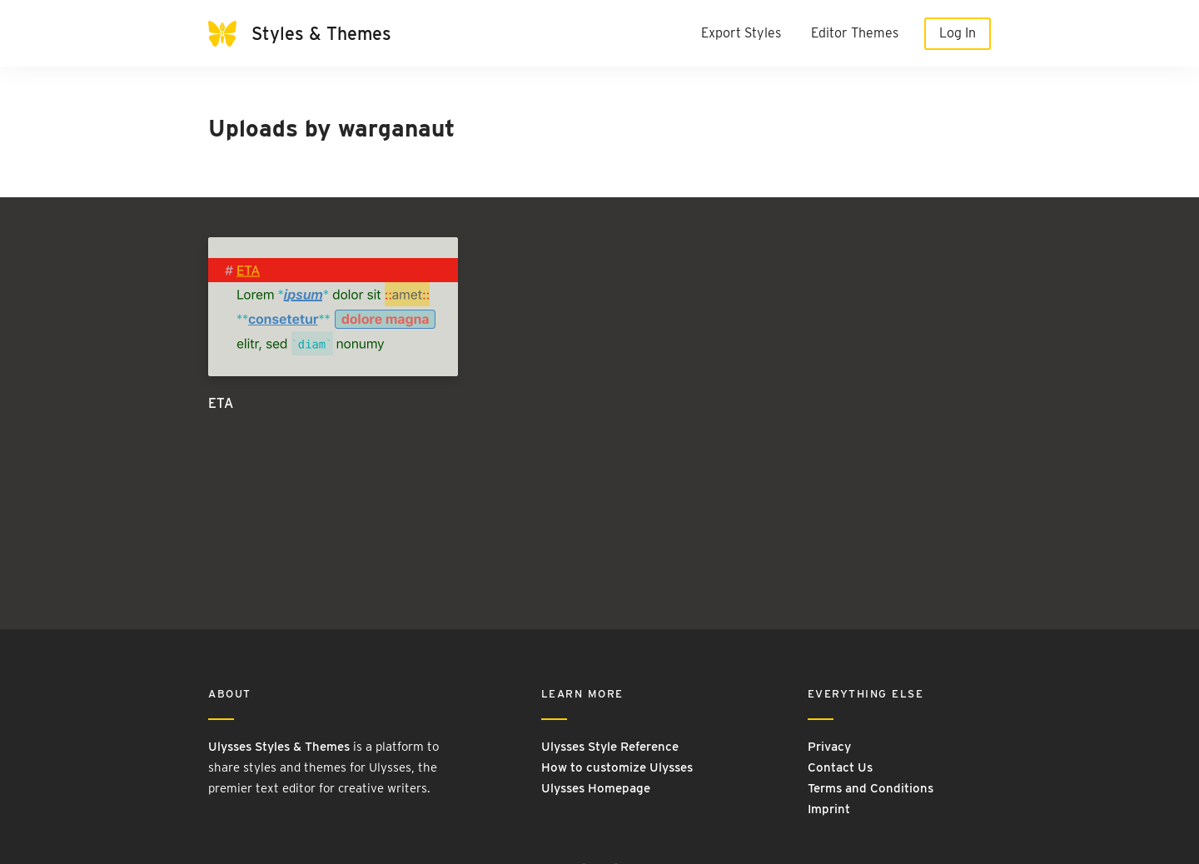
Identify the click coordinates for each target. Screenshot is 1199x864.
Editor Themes (854, 33)
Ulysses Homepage (595, 788)
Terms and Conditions (870, 788)
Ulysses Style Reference (610, 746)
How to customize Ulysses (617, 767)
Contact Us (840, 767)
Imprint (829, 809)
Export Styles (741, 33)
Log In (957, 33)
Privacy (829, 746)
